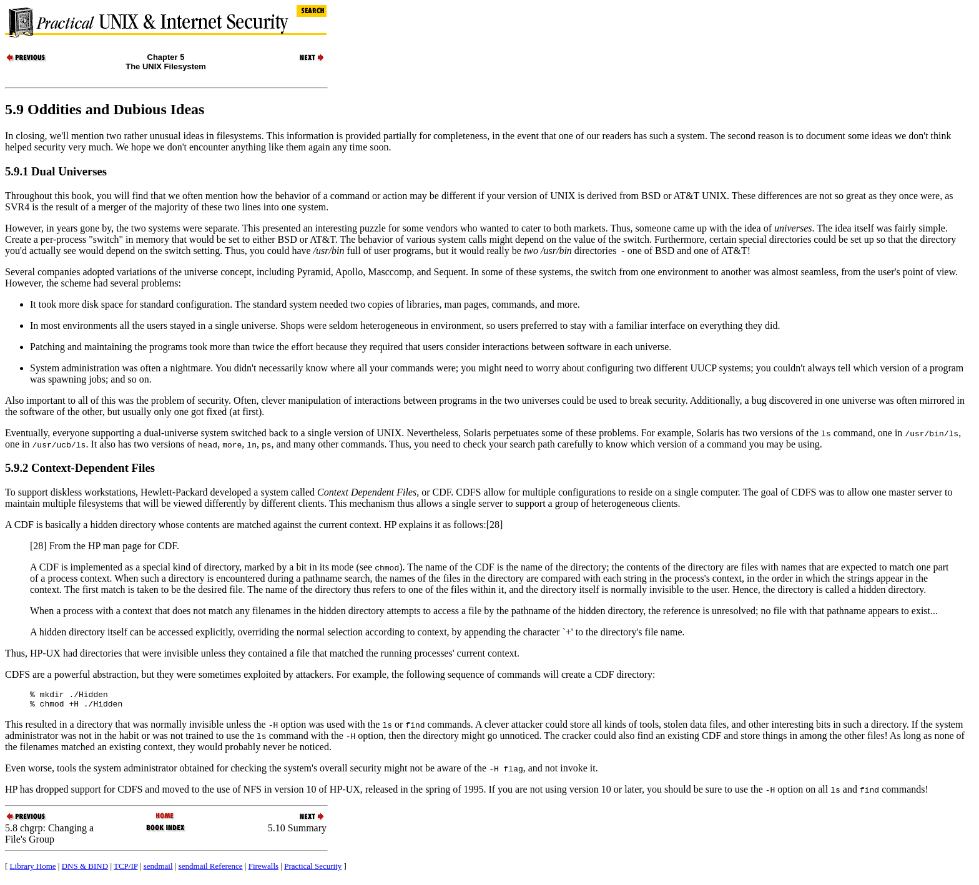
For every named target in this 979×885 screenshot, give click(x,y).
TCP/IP (126, 869)
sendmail (158, 869)
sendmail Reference (211, 869)
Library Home (33, 869)
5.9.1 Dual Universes (56, 171)
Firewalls (263, 869)
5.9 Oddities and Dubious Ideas (104, 109)
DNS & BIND (85, 869)
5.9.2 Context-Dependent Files (80, 467)
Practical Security (313, 869)
